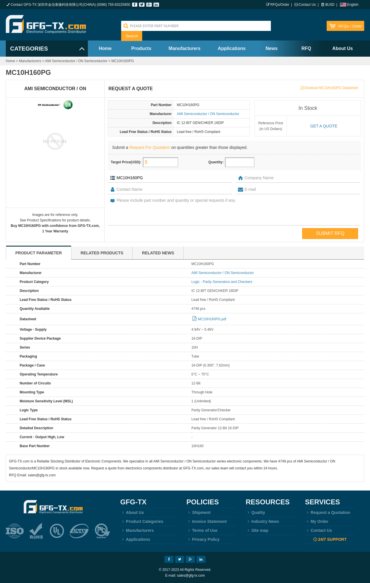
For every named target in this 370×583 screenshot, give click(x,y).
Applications (232, 48)
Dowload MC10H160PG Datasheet (331, 88)
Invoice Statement (206, 521)
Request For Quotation (149, 147)
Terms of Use (201, 530)
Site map (257, 530)
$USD (329, 5)
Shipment (198, 512)
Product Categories (141, 521)
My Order (316, 521)
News (272, 48)
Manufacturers (184, 48)
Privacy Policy (203, 539)
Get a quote (323, 126)
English (352, 5)
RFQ (306, 48)
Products (141, 48)
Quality (255, 512)
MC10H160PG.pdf (212, 319)
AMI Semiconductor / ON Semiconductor (76, 61)
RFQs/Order (279, 5)
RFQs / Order (350, 26)
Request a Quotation (327, 512)
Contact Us (307, 5)
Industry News (262, 521)
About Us (342, 48)
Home (105, 48)
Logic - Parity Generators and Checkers (221, 282)
